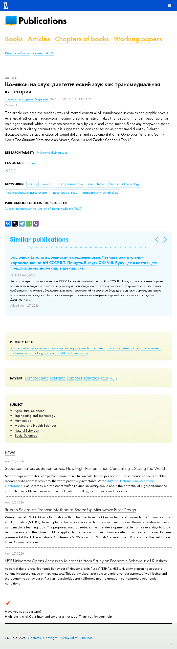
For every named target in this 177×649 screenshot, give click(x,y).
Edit (170, 644)
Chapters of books (82, 39)
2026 (36, 378)
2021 (78, 378)
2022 (70, 378)
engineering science (71, 348)
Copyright (50, 638)
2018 (104, 378)
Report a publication (17, 53)
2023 (62, 378)
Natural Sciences (27, 430)
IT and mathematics (120, 348)
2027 (28, 378)
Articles (39, 39)
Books (14, 39)
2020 (87, 378)
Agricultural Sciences (29, 410)
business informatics (24, 348)
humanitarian (96, 348)
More (113, 378)
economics (47, 348)
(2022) (43, 209)
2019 (95, 378)
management (151, 348)
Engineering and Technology (35, 415)
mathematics (19, 353)
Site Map (86, 638)
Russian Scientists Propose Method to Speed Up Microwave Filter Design (70, 509)
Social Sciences (26, 435)
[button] (31, 247)
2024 (53, 378)
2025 (44, 378)
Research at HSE (43, 53)
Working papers (138, 39)
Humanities (23, 420)
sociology (36, 353)
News (10, 452)
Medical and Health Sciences (35, 425)
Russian (31, 163)
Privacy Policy (69, 638)
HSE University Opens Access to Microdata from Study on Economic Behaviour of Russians (86, 561)
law (137, 348)
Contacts (34, 638)
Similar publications (39, 239)
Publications (42, 20)
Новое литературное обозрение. (27, 99)
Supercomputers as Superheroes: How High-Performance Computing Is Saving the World (85, 468)
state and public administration (66, 353)
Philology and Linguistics (51, 153)
